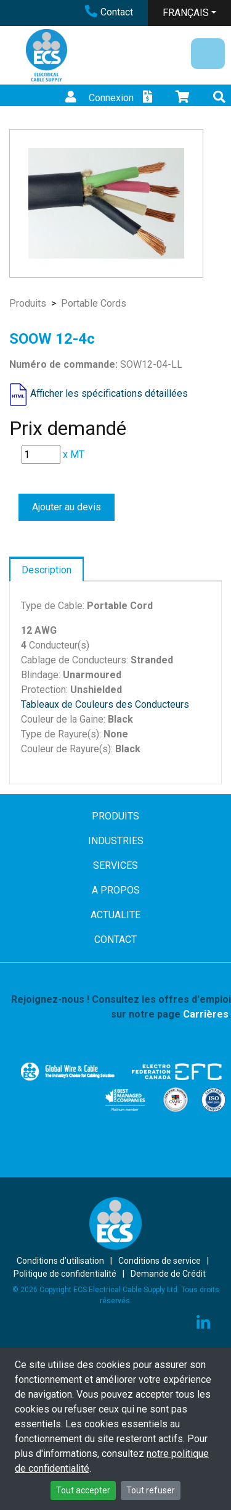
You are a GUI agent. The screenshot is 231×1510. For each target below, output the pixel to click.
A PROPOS (116, 890)
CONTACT (115, 939)
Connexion (98, 98)
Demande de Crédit (168, 1274)
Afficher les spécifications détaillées (109, 394)
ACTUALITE (115, 915)
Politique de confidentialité (65, 1274)
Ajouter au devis (66, 507)
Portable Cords (93, 303)
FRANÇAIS (186, 13)
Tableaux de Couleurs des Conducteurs (105, 704)
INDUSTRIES (116, 841)
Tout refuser (150, 1490)
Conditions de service (159, 1261)
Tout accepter (83, 1490)
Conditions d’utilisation (60, 1261)
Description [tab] (46, 570)
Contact (109, 12)
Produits (27, 303)
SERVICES (115, 865)
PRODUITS (115, 816)
